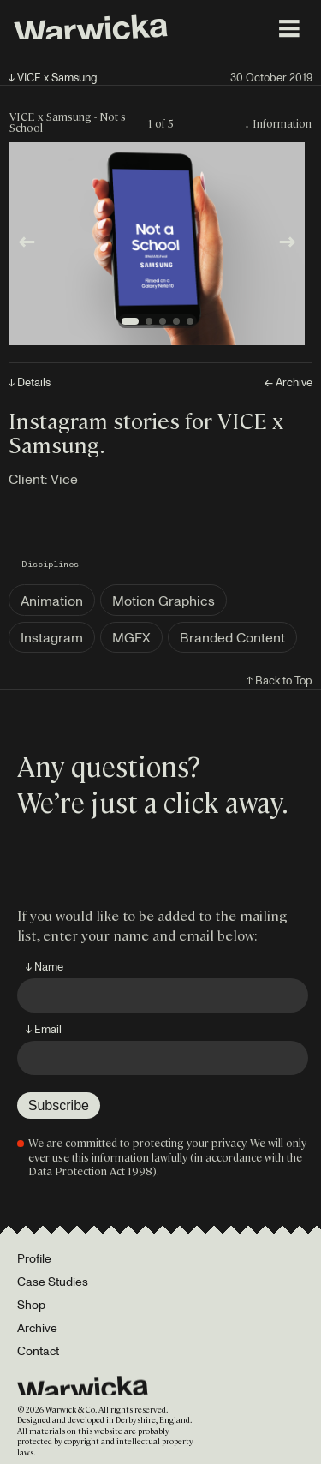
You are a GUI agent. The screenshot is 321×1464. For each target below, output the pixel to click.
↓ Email (44, 1029)
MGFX (131, 637)
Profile (34, 1258)
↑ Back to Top (279, 680)
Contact (38, 1350)
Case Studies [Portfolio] (52, 1281)
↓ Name (44, 966)
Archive (37, 1327)
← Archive (288, 382)
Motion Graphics (163, 600)
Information (282, 123)
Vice (64, 478)
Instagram (52, 637)
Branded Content (232, 637)
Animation (52, 600)
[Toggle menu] (289, 28)
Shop (31, 1304)
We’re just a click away (149, 801)
